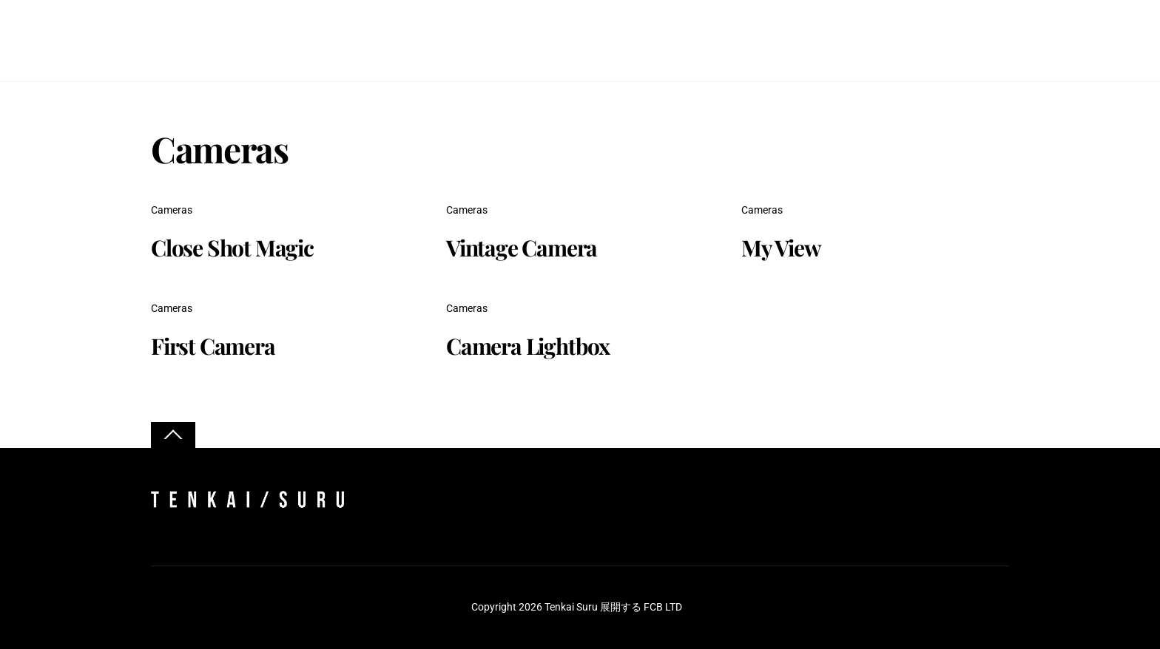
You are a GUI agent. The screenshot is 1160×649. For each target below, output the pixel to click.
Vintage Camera (521, 248)
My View (781, 248)
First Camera (213, 346)
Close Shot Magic (232, 248)
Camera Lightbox (528, 346)
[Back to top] (173, 435)
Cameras (171, 211)
